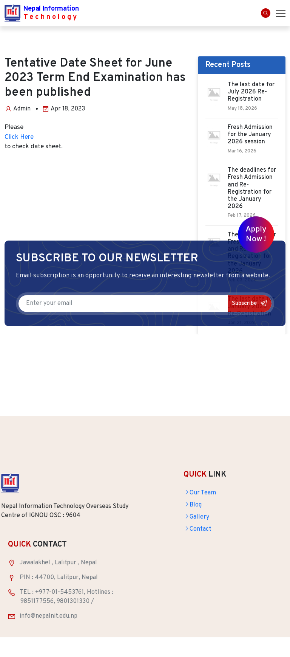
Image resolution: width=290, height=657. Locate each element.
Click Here (19, 137)
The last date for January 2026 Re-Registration (251, 306)
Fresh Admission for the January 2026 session (250, 135)
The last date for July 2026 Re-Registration (251, 92)
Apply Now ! (256, 234)
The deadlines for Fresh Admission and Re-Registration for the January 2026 (252, 188)
